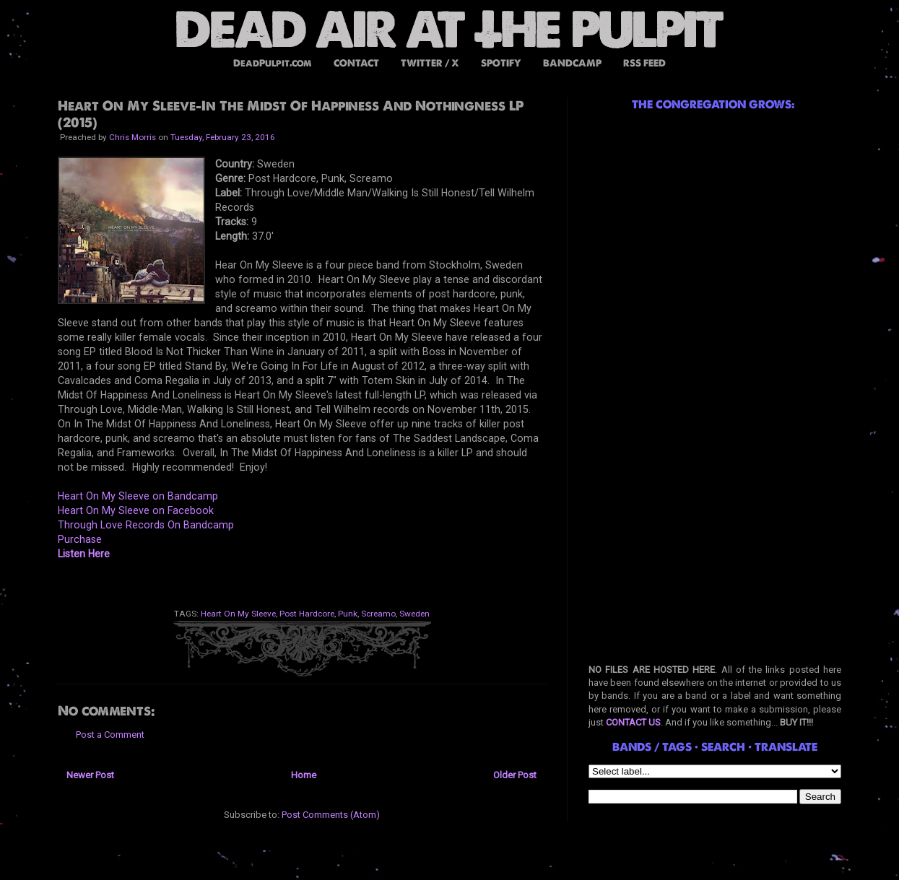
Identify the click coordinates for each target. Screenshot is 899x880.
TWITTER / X (430, 63)
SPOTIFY (501, 63)
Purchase (80, 539)
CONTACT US (633, 722)
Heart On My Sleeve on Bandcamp (138, 496)
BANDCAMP (572, 63)
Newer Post (90, 775)
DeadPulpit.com (272, 63)
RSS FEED (644, 63)
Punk (347, 614)
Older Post (515, 775)
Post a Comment (110, 734)
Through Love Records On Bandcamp (146, 525)
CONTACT (356, 63)
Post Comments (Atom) (331, 814)
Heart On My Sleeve (238, 614)
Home (303, 775)
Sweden (414, 614)
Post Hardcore (306, 614)
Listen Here (84, 553)
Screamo (378, 614)
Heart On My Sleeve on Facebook (136, 510)
